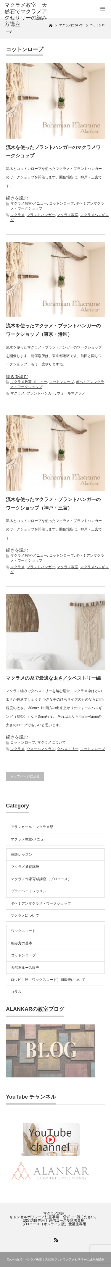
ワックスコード (23, 931)
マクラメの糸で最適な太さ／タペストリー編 (53, 678)
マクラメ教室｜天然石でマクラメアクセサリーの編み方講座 (25, 14)
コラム (16, 992)
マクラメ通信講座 (25, 867)
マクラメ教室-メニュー (28, 203)
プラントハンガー (41, 215)
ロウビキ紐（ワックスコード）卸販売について (48, 980)
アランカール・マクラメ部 (32, 827)
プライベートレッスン (28, 891)
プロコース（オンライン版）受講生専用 (54, 1224)
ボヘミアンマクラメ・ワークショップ (41, 903)
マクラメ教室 (67, 215)
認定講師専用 (34, 1220)
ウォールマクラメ (71, 393)
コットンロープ (61, 203)
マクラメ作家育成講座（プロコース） (41, 879)
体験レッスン (21, 855)
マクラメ (17, 215)
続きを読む (17, 197)
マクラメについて (51, 742)
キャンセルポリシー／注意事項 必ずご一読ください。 (53, 1217)
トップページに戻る (25, 776)
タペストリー (67, 749)
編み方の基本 (21, 943)
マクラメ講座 (54, 1213)
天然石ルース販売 (25, 968)
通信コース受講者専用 (66, 1220)
